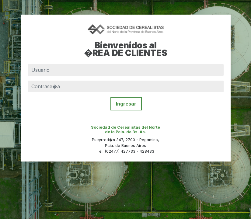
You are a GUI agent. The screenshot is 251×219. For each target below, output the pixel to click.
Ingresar (126, 104)
